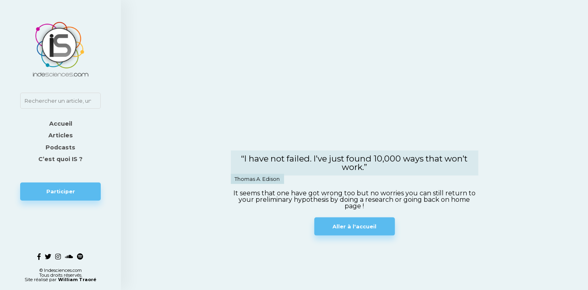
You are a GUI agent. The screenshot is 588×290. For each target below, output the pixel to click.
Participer (60, 191)
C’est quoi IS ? (60, 159)
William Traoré (77, 279)
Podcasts (60, 147)
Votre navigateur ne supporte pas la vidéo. (354, 87)
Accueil (60, 123)
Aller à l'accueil (354, 226)
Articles (60, 135)
